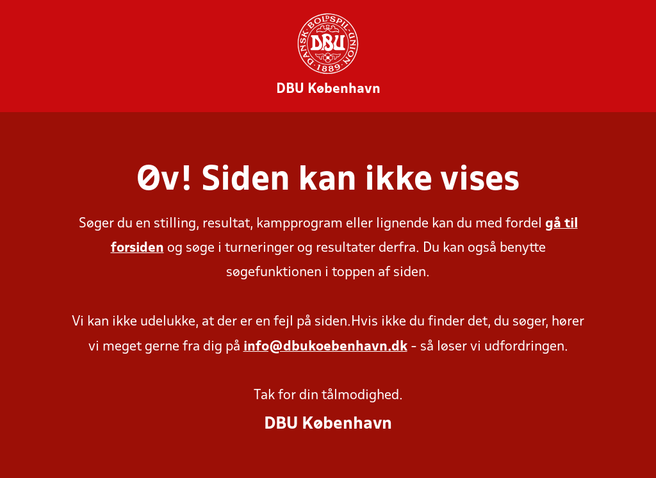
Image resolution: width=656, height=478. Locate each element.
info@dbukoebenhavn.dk (325, 347)
